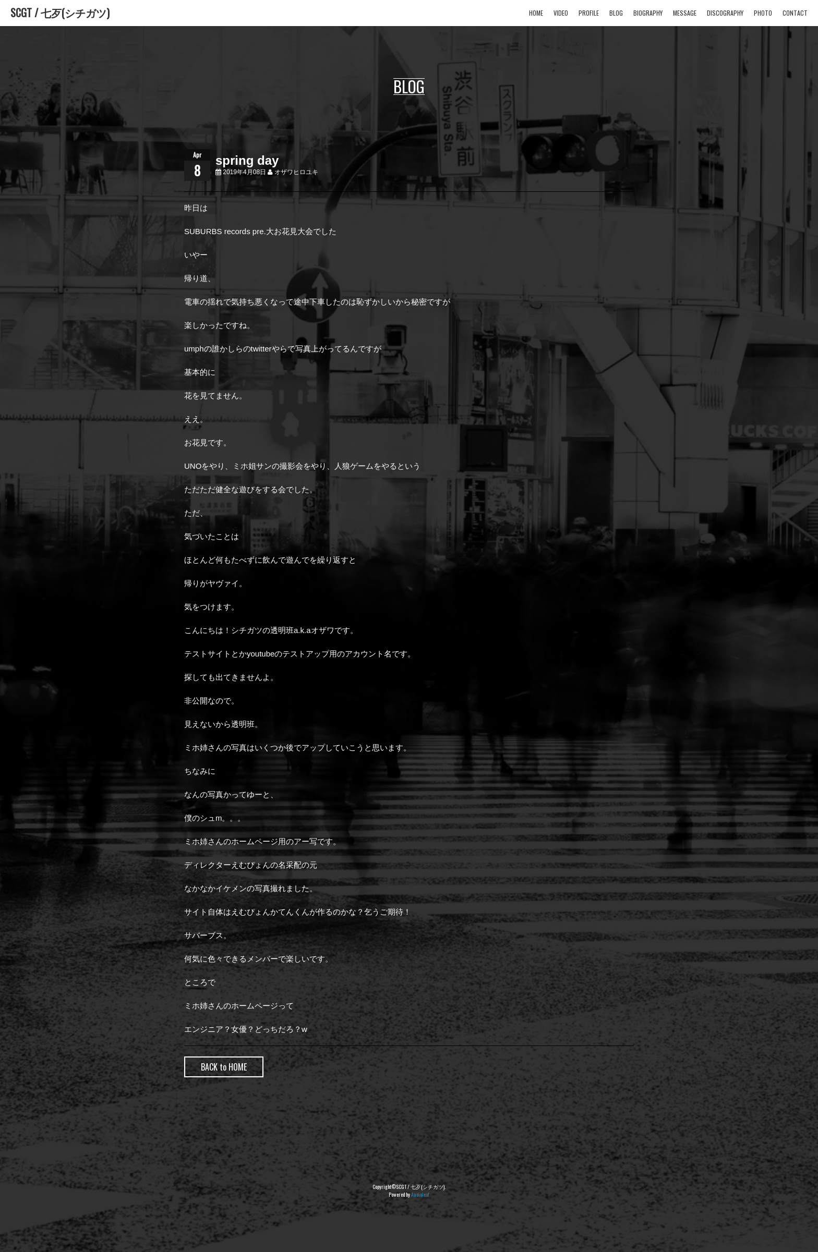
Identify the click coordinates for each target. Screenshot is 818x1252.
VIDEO (561, 12)
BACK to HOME (224, 1067)
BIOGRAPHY (648, 12)
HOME (536, 12)
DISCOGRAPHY (725, 12)
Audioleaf (420, 1194)
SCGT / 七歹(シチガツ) (60, 12)
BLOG (616, 12)
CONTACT (795, 12)
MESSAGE (684, 12)
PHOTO (763, 12)
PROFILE (589, 12)
